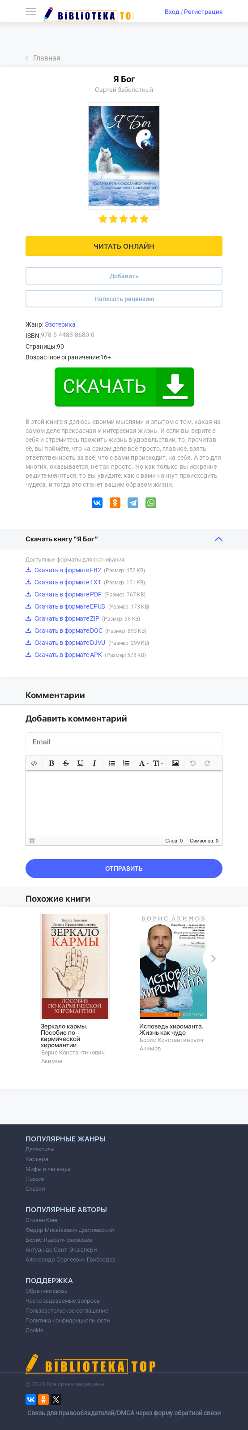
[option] (75, 989)
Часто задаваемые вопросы (63, 1300)
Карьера (37, 1159)
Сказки (35, 1188)
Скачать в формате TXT (85, 582)
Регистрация (203, 11)
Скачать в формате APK (85, 654)
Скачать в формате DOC (86, 630)
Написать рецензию (124, 298)
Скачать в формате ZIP (83, 618)
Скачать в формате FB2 (85, 570)
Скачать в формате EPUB (87, 606)
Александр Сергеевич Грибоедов (70, 1259)
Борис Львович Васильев (59, 1239)
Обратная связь (46, 1290)
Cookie (34, 1330)
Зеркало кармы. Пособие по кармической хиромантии (64, 1036)
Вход (172, 11)
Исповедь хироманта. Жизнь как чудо (171, 1029)
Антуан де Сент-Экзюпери (61, 1249)
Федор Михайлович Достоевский (70, 1230)
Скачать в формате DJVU (87, 642)
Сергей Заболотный (124, 89)
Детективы (40, 1149)
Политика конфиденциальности (68, 1320)
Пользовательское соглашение (67, 1310)
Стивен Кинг (42, 1220)
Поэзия (35, 1178)
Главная (46, 58)
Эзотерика (60, 324)
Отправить (124, 868)
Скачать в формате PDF (85, 594)
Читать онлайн (124, 246)
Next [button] (212, 958)
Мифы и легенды (48, 1169)
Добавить (124, 276)
